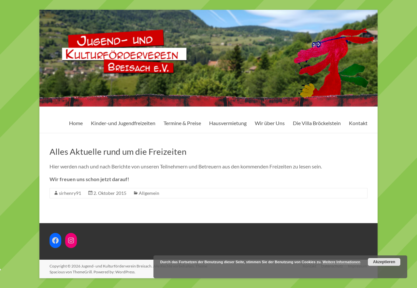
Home (76, 123)
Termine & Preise (182, 123)
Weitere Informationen (341, 262)
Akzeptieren (384, 262)
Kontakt (358, 123)
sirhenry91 (70, 193)
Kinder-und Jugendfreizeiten (123, 123)
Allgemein (149, 193)
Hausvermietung (228, 123)
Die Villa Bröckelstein (317, 123)
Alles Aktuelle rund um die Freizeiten (118, 151)
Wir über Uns (270, 123)
